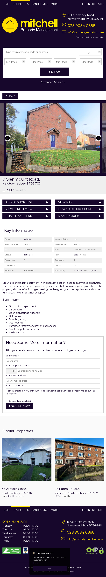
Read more (37, 563)
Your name (12, 355)
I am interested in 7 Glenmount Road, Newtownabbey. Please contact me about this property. (53, 393)
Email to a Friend (19, 215)
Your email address (16, 375)
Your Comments (15, 385)
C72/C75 (78, 270)
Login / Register (93, 4)
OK (50, 568)
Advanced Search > (53, 82)
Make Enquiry (68, 215)
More (54, 4)
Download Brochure (75, 209)
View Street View (19, 209)
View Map (65, 202)
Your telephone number (19, 365)
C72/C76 (92, 270)
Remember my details (20, 401)
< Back (10, 95)
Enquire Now (19, 406)
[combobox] (11, 371)
